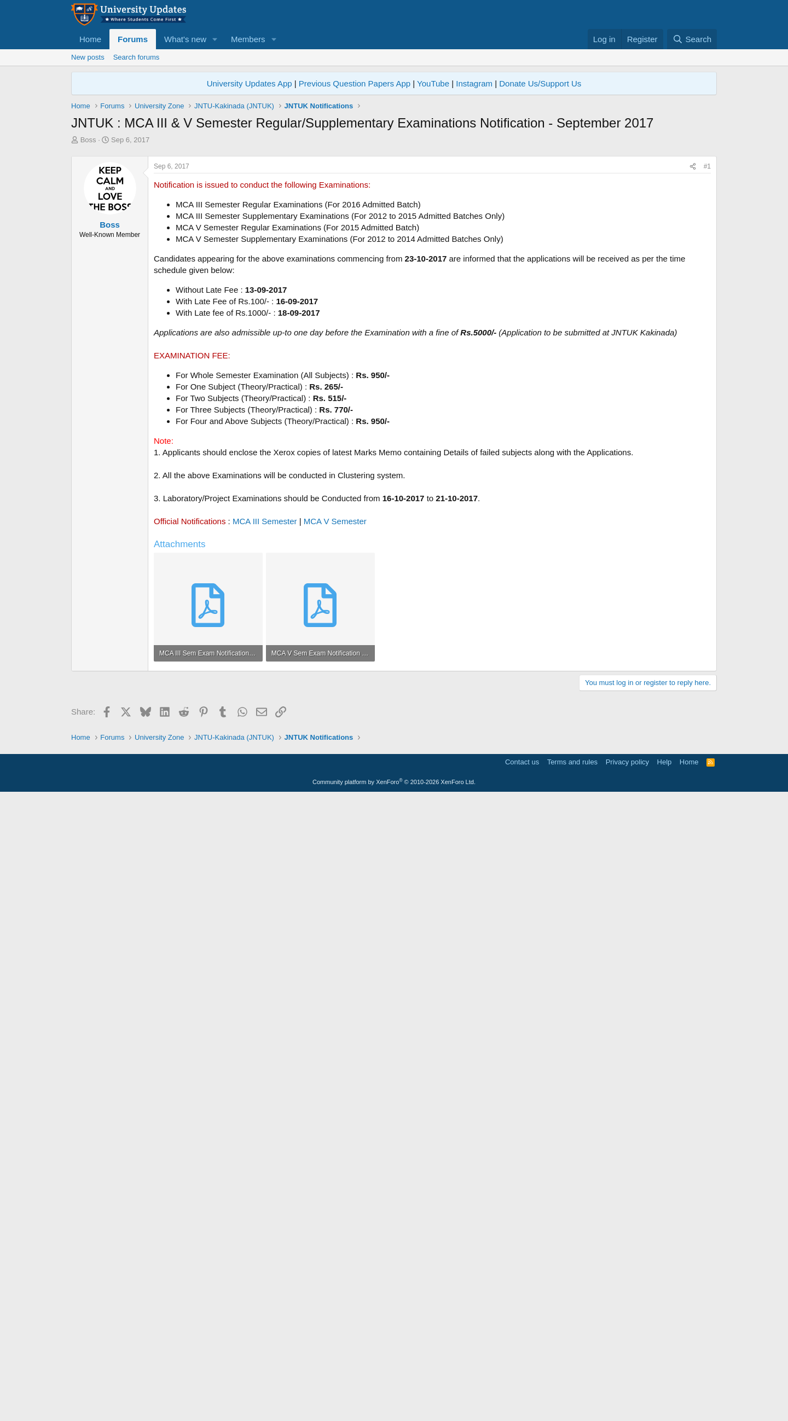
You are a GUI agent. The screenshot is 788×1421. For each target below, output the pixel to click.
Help (664, 1386)
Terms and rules (572, 1386)
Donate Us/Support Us (540, 83)
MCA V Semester (335, 674)
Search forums (136, 57)
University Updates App (249, 83)
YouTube (433, 83)
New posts (88, 57)
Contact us (522, 1386)
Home (90, 39)
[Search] (692, 39)
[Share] (693, 320)
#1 (707, 319)
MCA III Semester (265, 674)
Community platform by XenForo (394, 1405)
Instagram (474, 83)
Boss (88, 140)
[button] (215, 39)
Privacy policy (627, 1386)
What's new (185, 39)
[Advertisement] (394, 227)
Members (248, 39)
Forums (133, 39)
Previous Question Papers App (354, 83)
